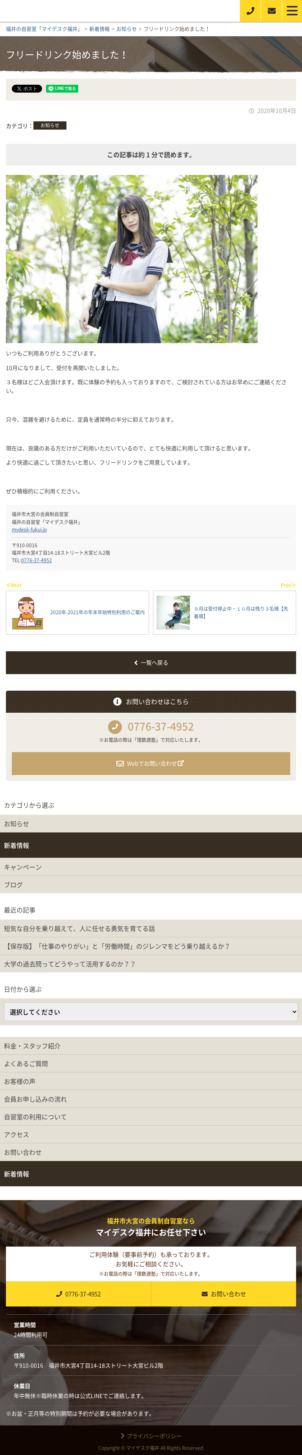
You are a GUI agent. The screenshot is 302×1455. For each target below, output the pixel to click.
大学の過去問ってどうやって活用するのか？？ (70, 963)
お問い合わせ (23, 1152)
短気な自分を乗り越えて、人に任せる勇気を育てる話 (79, 928)
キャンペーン (23, 867)
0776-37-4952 (36, 560)
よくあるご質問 (26, 1063)
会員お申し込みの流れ (35, 1099)
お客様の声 (19, 1081)
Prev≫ (288, 585)
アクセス (16, 1134)
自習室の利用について (35, 1116)
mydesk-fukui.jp (29, 529)
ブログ (13, 884)
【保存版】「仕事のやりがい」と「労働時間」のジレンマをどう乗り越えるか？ (117, 946)
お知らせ (50, 125)
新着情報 (16, 845)
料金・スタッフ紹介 (32, 1045)
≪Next (14, 585)
